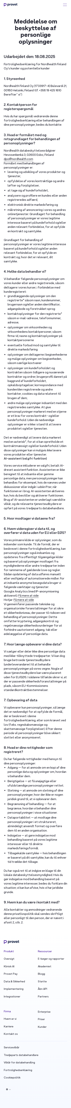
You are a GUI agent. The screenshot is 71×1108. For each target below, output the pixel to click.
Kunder (42, 1027)
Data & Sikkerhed (14, 981)
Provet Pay (10, 974)
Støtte (42, 981)
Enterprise (44, 1012)
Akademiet (44, 966)
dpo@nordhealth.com (18, 159)
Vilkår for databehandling (19, 1063)
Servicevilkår (11, 1047)
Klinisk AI (9, 966)
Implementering (13, 989)
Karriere (8, 1026)
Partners (43, 997)
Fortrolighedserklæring (18, 1070)
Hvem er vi (10, 1019)
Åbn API (42, 989)
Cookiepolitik (12, 1078)
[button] (8, 1089)
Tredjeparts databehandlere (21, 1055)
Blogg (41, 974)
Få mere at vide (28, 596)
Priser (41, 1019)
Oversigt (9, 959)
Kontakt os (11, 1034)
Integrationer (12, 997)
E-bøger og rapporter (51, 959)
